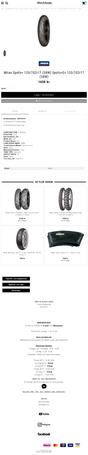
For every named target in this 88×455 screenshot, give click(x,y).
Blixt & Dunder (44, 402)
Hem (2, 8)
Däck (31, 8)
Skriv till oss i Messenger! (44, 379)
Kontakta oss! (44, 323)
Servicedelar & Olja (12, 8)
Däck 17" (37, 8)
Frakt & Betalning (44, 304)
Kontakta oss (44, 405)
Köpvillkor (44, 307)
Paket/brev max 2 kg (16, 125)
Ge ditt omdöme (70, 111)
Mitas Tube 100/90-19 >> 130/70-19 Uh (65, 253)
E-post (46, 326)
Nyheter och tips (16, 284)
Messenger (58, 326)
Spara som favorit (44, 101)
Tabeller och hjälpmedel (16, 279)
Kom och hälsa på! (44, 337)
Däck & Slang (23, 8)
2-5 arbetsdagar (19, 122)
